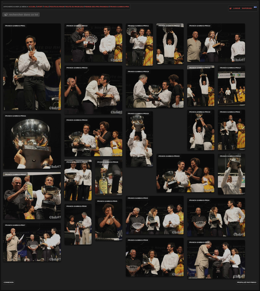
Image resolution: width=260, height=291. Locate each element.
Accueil (32, 7)
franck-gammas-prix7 (32, 242)
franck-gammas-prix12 (170, 43)
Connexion (9, 282)
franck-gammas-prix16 (200, 85)
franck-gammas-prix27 (32, 195)
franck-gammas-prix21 (32, 141)
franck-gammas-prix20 (139, 139)
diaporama (247, 8)
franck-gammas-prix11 (139, 44)
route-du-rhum (57, 7)
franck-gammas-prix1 (32, 66)
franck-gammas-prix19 (200, 130)
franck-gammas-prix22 (93, 137)
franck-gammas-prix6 (78, 224)
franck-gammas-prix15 (93, 89)
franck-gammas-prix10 (93, 42)
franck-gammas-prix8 (155, 257)
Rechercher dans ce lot (23, 14)
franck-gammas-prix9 (216, 259)
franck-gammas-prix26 (108, 177)
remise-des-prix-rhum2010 (97, 7)
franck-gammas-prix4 (216, 217)
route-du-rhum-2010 (75, 7)
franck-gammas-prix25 (78, 180)
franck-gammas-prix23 (185, 173)
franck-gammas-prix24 (231, 174)
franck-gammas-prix (119, 7)
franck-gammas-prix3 (155, 215)
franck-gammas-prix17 (231, 85)
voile (46, 7)
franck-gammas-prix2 (231, 130)
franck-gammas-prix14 (216, 42)
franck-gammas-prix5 (108, 219)
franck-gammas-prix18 (155, 88)
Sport (40, 7)
